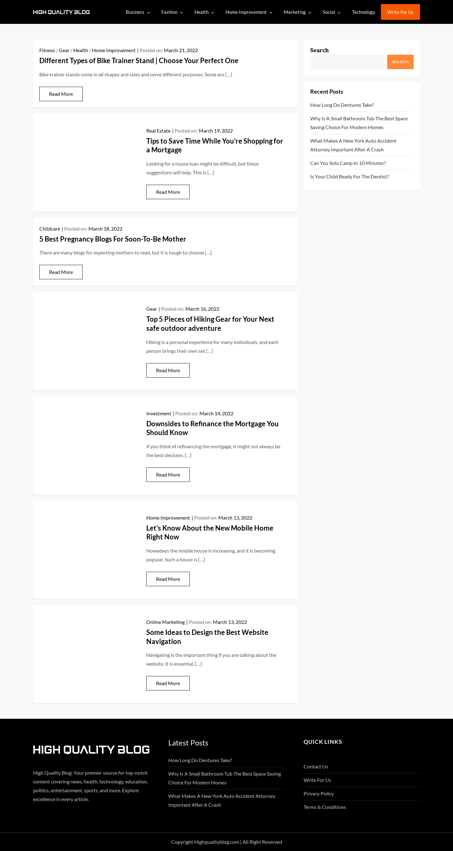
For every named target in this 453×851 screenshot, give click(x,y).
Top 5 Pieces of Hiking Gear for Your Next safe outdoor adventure (210, 323)
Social (332, 12)
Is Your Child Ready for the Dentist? (349, 176)
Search (319, 50)
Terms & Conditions (325, 807)
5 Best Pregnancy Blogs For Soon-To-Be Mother (112, 239)
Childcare (49, 229)
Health (204, 12)
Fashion (172, 12)
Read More (61, 94)
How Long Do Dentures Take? (342, 105)
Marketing (298, 12)
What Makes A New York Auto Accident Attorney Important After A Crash (353, 145)
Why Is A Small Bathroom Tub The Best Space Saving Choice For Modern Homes (359, 122)
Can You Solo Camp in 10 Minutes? (348, 163)
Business (138, 12)
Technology (363, 12)
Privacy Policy (319, 793)
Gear (64, 50)
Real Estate (158, 131)
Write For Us (400, 12)
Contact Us (316, 766)
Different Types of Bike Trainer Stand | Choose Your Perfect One (138, 60)
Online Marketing (165, 622)
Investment (158, 413)
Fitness (47, 50)
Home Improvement (249, 12)
